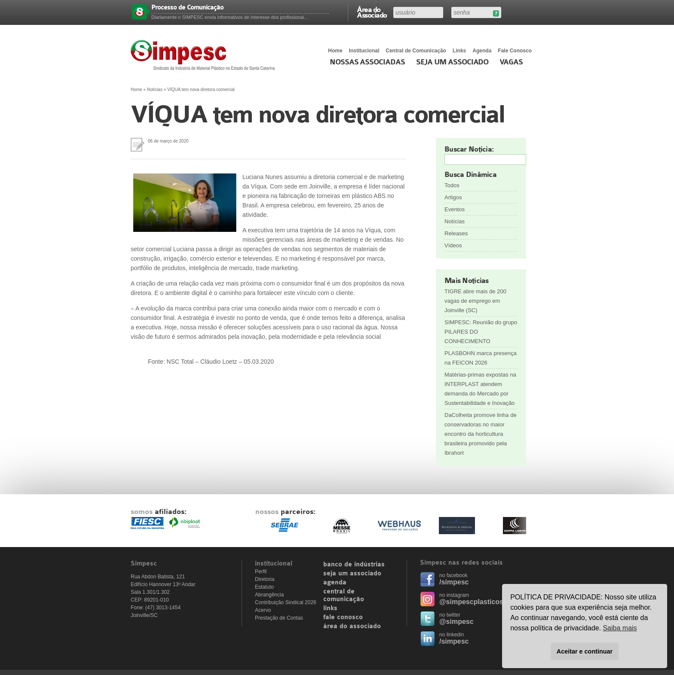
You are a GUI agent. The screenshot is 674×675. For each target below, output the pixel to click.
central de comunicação (343, 595)
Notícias (154, 89)
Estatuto (264, 587)
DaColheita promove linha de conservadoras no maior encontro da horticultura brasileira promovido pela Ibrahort (480, 434)
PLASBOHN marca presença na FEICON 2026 (480, 358)
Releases (456, 233)
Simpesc (205, 55)
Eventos (454, 209)
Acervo (263, 610)
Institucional (364, 51)
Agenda (481, 51)
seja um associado (352, 574)
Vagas (511, 62)
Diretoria (264, 579)
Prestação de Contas (279, 618)
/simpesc (454, 582)
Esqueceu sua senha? (496, 13)
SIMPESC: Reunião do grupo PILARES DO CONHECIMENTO (480, 331)
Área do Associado (372, 12)
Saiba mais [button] (620, 628)
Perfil (261, 572)
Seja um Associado (452, 62)
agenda (334, 583)
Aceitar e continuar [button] (585, 651)
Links (459, 51)
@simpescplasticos (471, 602)
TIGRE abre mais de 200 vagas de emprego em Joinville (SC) (475, 300)
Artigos (453, 197)
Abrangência (269, 595)
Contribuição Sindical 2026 (285, 602)
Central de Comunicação (416, 51)
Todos (452, 185)
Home (335, 51)
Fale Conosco (515, 51)
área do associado (352, 626)
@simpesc (456, 621)
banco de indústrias (354, 565)
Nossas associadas (367, 62)
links (330, 608)
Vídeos (453, 245)
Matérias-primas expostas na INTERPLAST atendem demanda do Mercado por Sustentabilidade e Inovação (480, 388)
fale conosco (343, 617)
